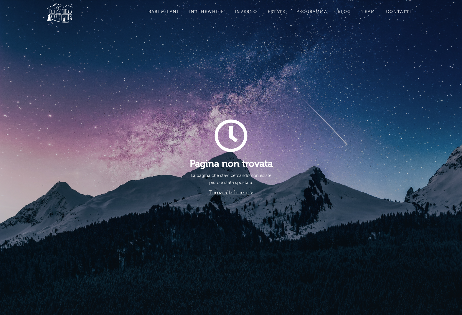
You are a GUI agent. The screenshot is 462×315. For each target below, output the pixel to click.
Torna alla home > (231, 192)
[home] (59, 13)
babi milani (163, 11)
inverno (246, 11)
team (368, 11)
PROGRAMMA (311, 11)
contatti (398, 11)
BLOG (344, 11)
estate (277, 11)
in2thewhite (206, 11)
